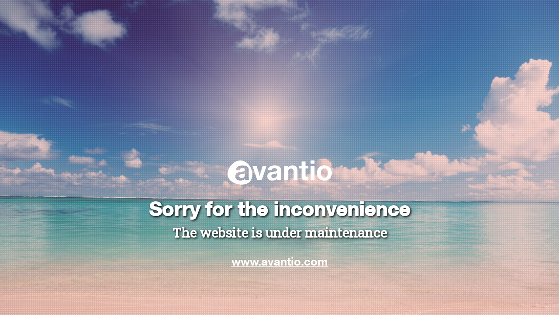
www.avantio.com (279, 261)
